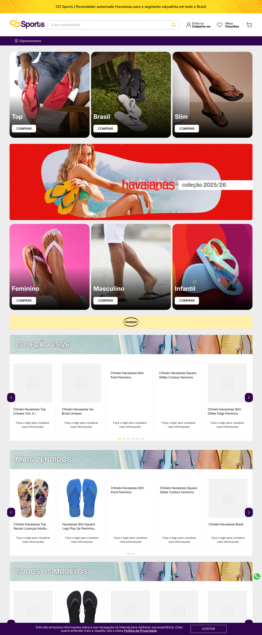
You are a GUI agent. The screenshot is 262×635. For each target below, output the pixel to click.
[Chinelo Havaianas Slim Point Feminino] (130, 397)
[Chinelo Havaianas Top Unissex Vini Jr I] (32, 397)
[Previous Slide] (11, 397)
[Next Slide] (249, 397)
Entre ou (201, 24)
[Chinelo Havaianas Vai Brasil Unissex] (81, 397)
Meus (232, 24)
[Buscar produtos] (173, 24)
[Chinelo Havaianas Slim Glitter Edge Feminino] (227, 397)
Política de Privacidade (140, 631)
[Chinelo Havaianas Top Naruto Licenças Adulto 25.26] (33, 513)
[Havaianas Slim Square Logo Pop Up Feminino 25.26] (81, 513)
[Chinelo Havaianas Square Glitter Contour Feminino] (178, 397)
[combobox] (113, 24)
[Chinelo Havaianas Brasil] (228, 513)
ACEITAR (208, 628)
